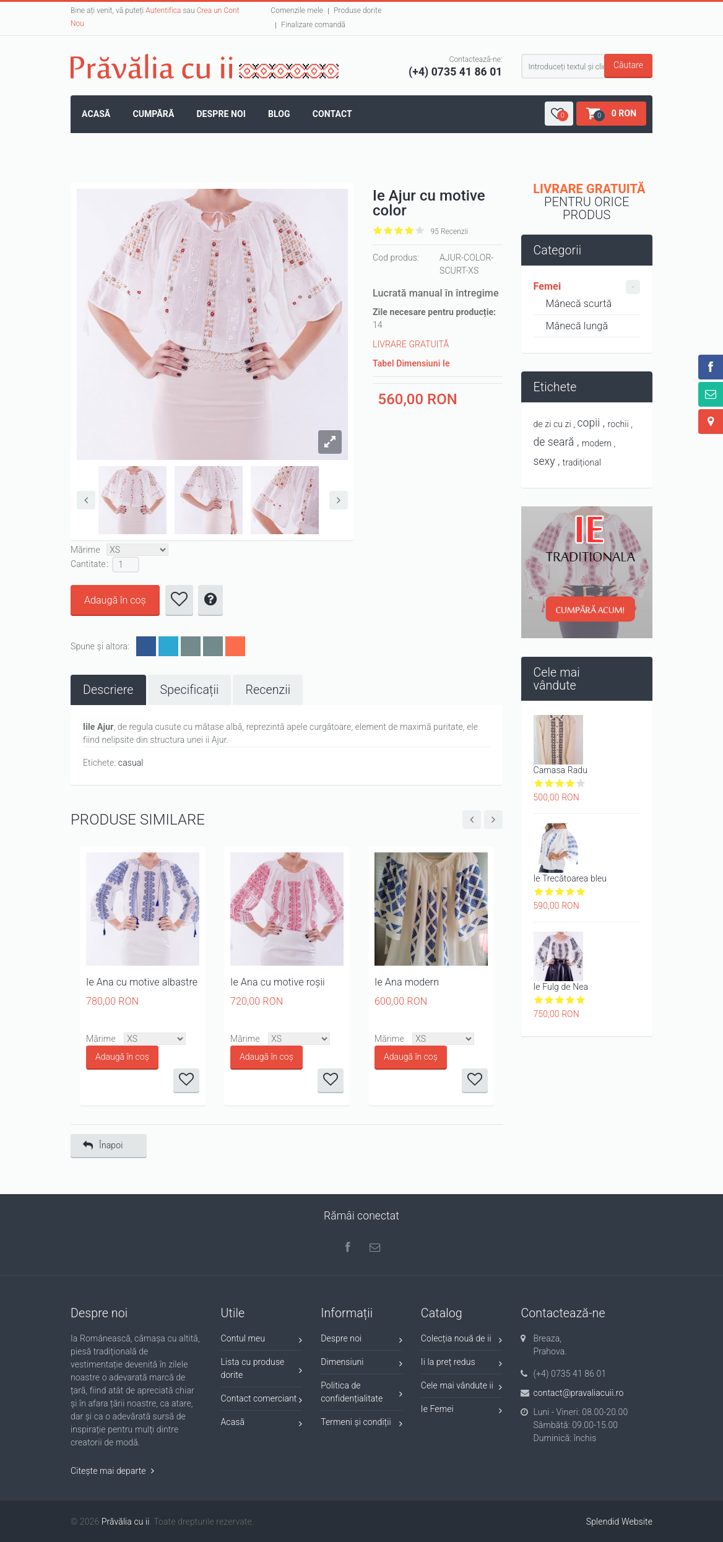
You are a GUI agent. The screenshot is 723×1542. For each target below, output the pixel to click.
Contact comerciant (262, 1400)
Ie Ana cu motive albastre (141, 982)
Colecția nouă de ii (462, 1340)
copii (589, 423)
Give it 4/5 (409, 231)
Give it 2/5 (388, 231)
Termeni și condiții (361, 1424)
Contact (332, 114)
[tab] (108, 690)
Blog (279, 114)
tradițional (582, 462)
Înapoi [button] (103, 1145)
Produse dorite (357, 10)
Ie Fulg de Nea (561, 987)
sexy (544, 461)
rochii (618, 424)
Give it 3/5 (399, 231)
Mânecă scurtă (579, 304)
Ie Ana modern (406, 982)
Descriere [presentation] (108, 690)
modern (597, 443)
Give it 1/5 (378, 231)
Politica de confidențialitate (361, 1391)
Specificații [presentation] (189, 690)
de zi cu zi (552, 424)
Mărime (85, 550)
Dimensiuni (361, 1364)
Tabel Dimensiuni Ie (411, 363)
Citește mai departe (112, 1471)
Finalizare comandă (313, 24)
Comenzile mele (297, 10)
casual (131, 763)
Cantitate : (90, 564)
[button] (559, 114)
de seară (554, 442)
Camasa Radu (560, 770)
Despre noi (221, 114)
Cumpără (153, 114)
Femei (547, 286)
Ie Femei (462, 1411)
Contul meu (262, 1340)
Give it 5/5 (420, 231)
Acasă (96, 114)
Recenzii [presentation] (267, 690)
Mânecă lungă (577, 326)
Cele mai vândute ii (462, 1387)
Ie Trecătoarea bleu (570, 878)
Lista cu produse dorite (262, 1368)
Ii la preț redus (462, 1364)
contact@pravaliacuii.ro (578, 1393)
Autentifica (163, 10)
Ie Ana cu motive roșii (277, 982)
